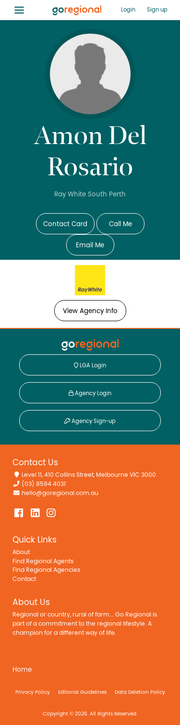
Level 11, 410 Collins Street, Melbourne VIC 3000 (89, 475)
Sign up (157, 9)
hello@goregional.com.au (60, 493)
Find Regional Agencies (46, 570)
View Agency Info (90, 311)
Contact (24, 579)
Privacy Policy (32, 692)
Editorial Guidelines (82, 692)
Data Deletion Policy (140, 692)
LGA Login (90, 365)
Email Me (90, 245)
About (21, 552)
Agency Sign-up (90, 421)
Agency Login (90, 393)
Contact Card (65, 224)
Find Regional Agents (42, 561)
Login (128, 9)
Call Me (120, 224)
